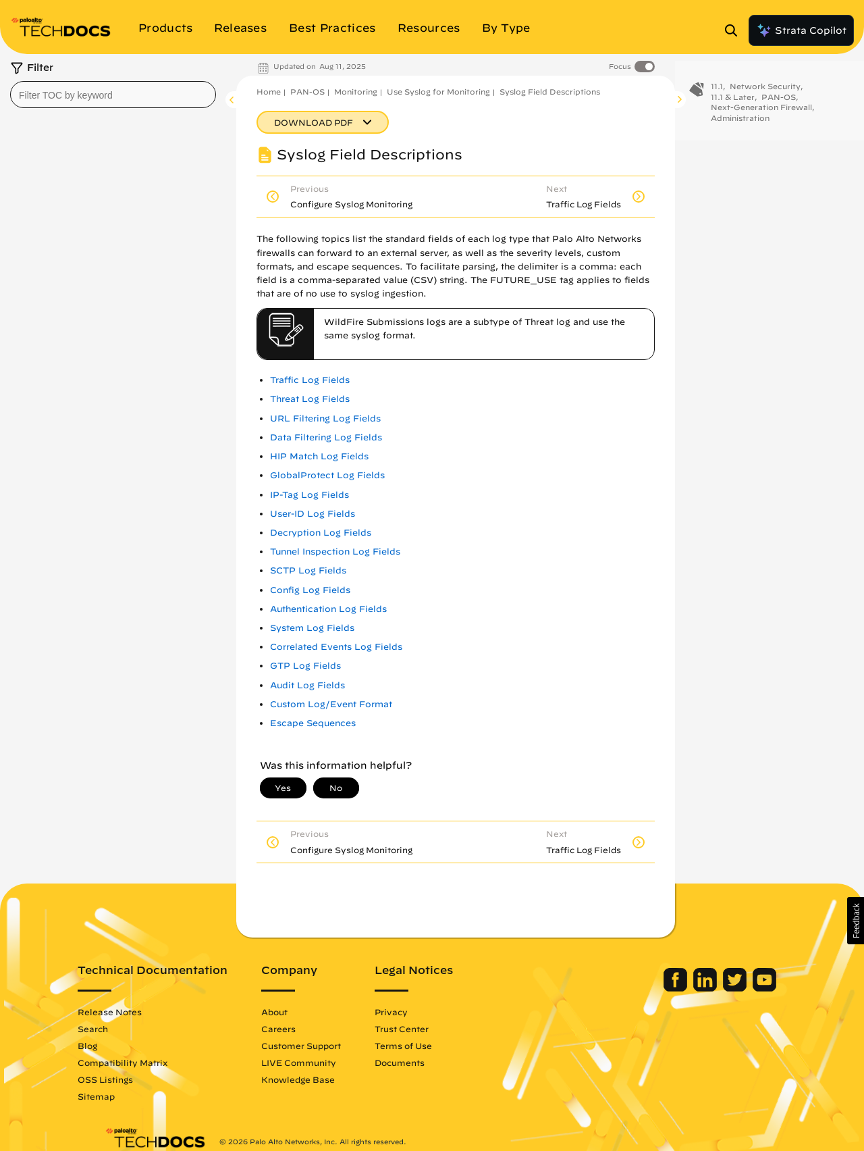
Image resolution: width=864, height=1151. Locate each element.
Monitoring (355, 91)
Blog (114, 1045)
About (301, 1012)
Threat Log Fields (310, 399)
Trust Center (429, 1028)
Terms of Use (430, 1045)
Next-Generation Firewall (761, 113)
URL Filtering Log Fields (325, 418)
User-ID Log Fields (312, 514)
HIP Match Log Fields (319, 456)
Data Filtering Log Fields (326, 437)
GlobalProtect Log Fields (327, 475)
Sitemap (123, 1096)
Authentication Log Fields (328, 609)
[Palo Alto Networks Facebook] (650, 988)
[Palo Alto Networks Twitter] (709, 988)
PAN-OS (307, 91)
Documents (427, 1062)
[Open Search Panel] (735, 30)
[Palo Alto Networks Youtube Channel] (737, 988)
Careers (305, 1028)
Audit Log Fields (307, 685)
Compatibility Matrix (149, 1062)
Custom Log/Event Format (331, 704)
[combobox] (113, 94)
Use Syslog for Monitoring (438, 91)
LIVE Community (325, 1062)
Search (120, 1028)
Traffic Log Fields (310, 380)
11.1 (717, 92)
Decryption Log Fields (320, 533)
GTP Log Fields (305, 666)
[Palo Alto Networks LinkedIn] (679, 988)
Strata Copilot (801, 30)
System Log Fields (312, 628)
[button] (855, 920)
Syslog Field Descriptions (550, 91)
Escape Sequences (313, 723)
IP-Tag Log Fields (309, 495)
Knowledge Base (325, 1079)
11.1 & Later (733, 103)
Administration (740, 124)
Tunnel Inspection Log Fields (335, 551)
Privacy (418, 1012)
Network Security (765, 92)
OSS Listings (132, 1079)
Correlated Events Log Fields (336, 647)
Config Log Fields (310, 590)
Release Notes (137, 1012)
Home (268, 91)
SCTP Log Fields (308, 570)
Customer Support (328, 1045)
